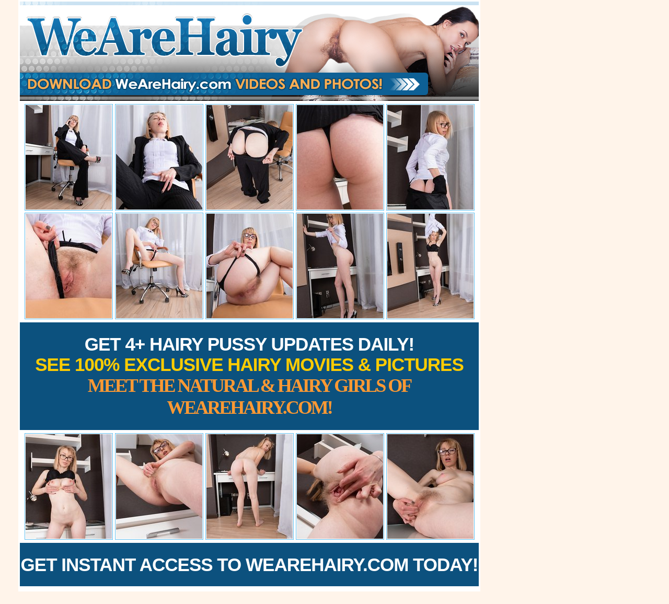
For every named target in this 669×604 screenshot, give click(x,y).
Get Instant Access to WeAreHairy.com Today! (249, 564)
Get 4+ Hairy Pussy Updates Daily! (249, 376)
